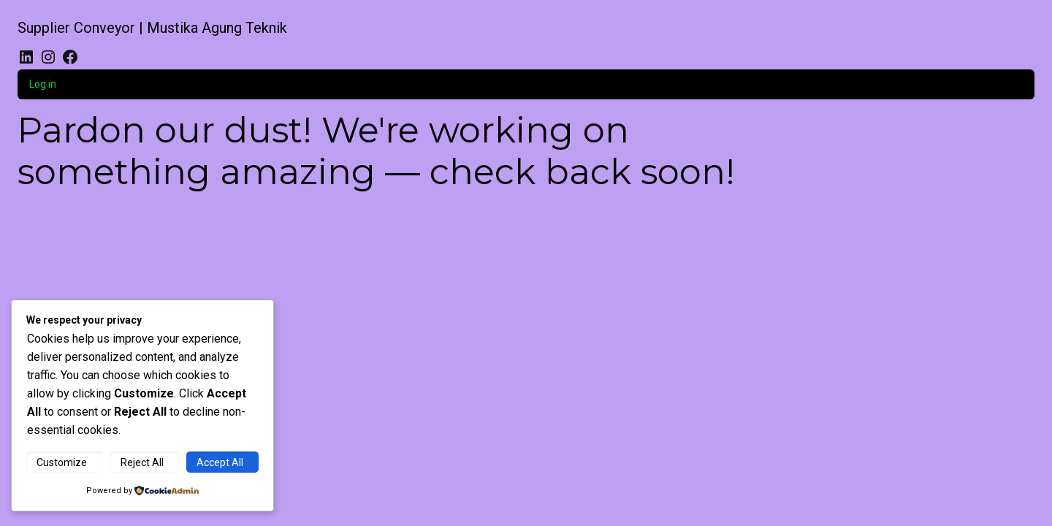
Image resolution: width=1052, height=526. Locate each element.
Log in (42, 84)
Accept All (220, 462)
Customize (62, 462)
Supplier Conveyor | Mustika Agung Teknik (152, 28)
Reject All (142, 462)
